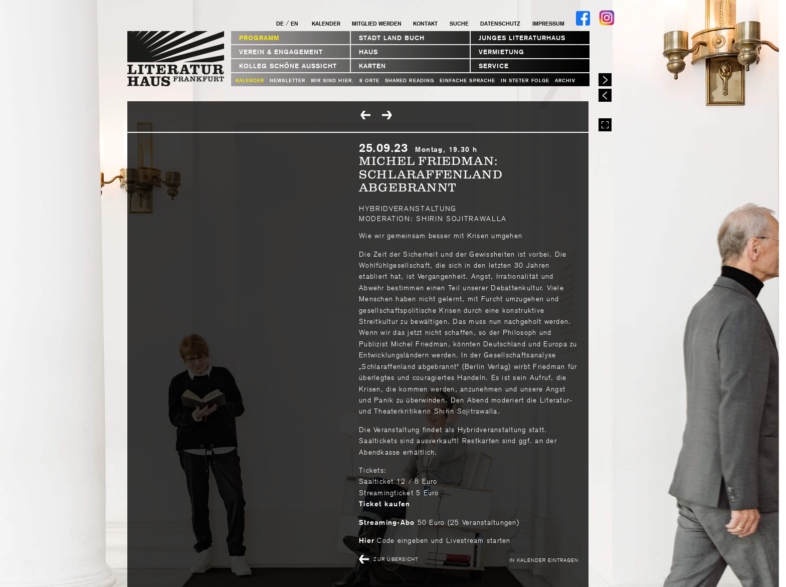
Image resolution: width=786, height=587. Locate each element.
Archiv (565, 80)
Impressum (548, 24)
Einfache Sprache (467, 80)
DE (280, 24)
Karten (372, 66)
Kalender (326, 24)
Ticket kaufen (384, 504)
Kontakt (425, 24)
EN (294, 24)
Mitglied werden (377, 24)
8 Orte (369, 80)
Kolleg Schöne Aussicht (288, 66)
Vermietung (501, 52)
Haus (368, 52)
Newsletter (287, 80)
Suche (459, 24)
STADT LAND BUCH (392, 38)
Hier (366, 540)
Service (494, 66)
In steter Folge (525, 80)
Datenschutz (500, 24)
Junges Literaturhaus (522, 38)
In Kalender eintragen (543, 559)
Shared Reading (409, 80)
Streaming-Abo (387, 522)
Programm (259, 38)
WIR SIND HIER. (332, 80)
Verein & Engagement (281, 52)
